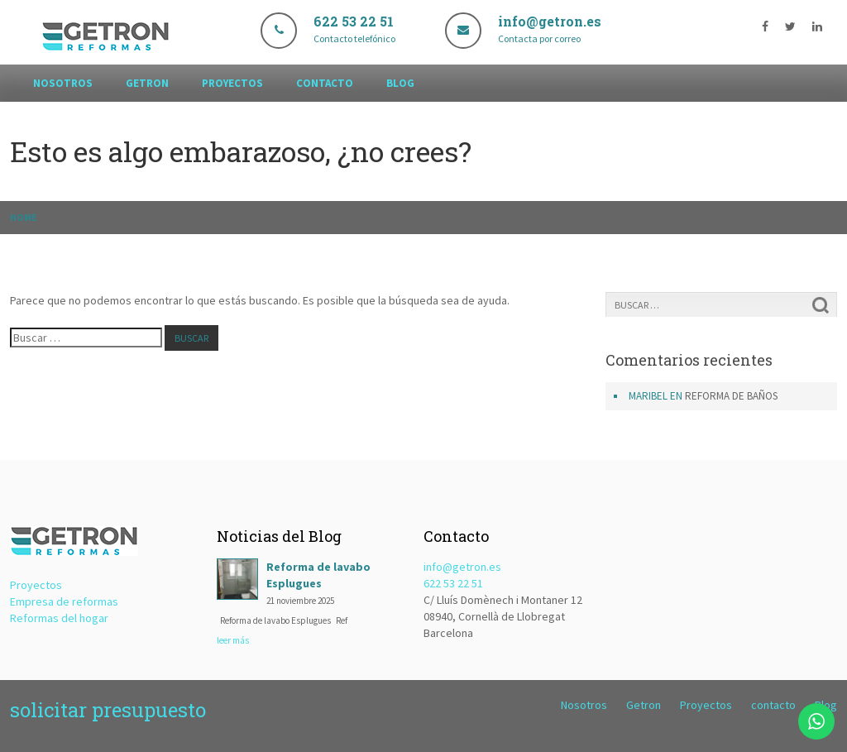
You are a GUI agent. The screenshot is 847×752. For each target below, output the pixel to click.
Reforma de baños (731, 396)
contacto (324, 83)
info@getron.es (462, 566)
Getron (147, 83)
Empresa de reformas (64, 601)
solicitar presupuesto (108, 710)
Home (23, 217)
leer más (233, 640)
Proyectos (232, 83)
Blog (400, 83)
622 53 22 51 (453, 583)
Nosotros (63, 83)
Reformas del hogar (59, 618)
